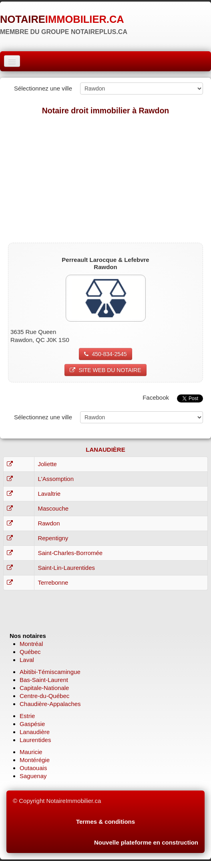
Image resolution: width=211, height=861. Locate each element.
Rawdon (49, 523)
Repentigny (53, 538)
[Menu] (12, 61)
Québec (30, 651)
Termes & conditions (105, 821)
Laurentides (35, 739)
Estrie (27, 715)
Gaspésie (32, 723)
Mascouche (53, 508)
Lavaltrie (49, 493)
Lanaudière (35, 731)
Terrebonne (53, 582)
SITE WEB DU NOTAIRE (105, 370)
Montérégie (35, 759)
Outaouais (33, 767)
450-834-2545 (105, 354)
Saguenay (33, 775)
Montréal (31, 643)
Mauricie (31, 751)
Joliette (47, 464)
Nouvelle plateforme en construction (146, 842)
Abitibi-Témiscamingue (50, 671)
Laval (27, 659)
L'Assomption (56, 478)
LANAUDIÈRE (105, 449)
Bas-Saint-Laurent (44, 679)
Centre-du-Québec (44, 695)
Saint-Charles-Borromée (70, 552)
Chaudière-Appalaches (50, 703)
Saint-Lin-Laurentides (66, 567)
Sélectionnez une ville (43, 88)
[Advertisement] (105, 179)
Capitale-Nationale (44, 687)
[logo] (63, 22)
